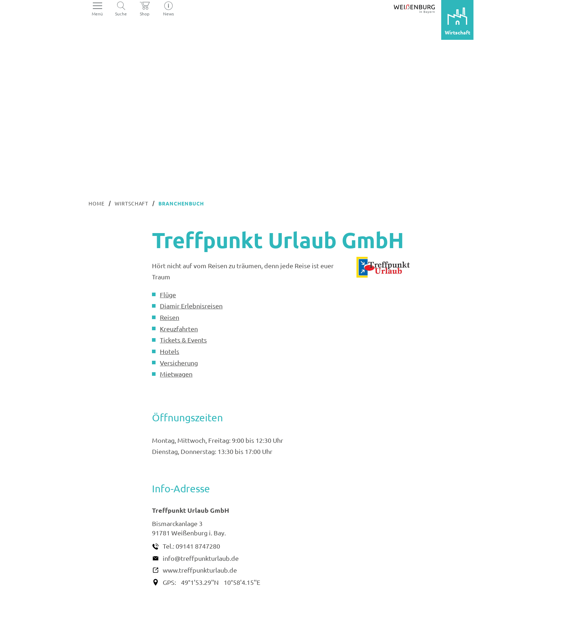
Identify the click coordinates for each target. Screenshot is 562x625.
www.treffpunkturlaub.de (200, 570)
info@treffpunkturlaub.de (201, 558)
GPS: (169, 582)
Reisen (169, 317)
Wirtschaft (132, 203)
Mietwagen (176, 374)
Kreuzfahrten (179, 328)
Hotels (169, 351)
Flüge (168, 294)
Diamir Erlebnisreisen (191, 305)
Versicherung (179, 362)
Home (97, 203)
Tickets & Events (183, 340)
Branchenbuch (181, 203)
